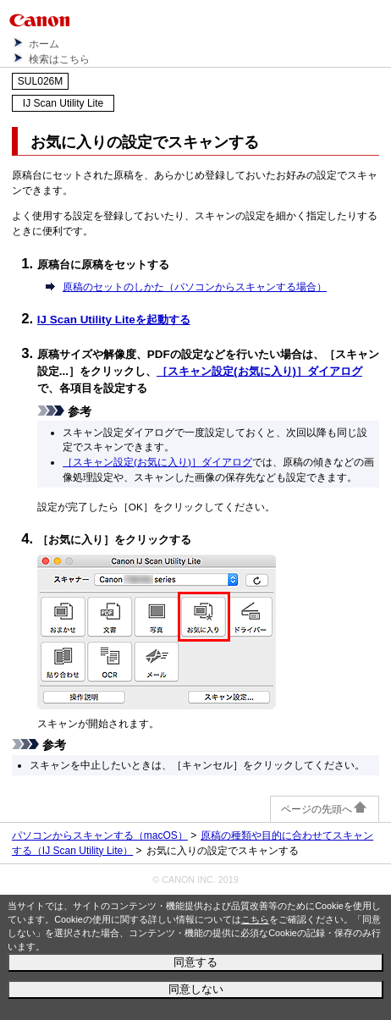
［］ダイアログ (259, 371)
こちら (255, 919)
